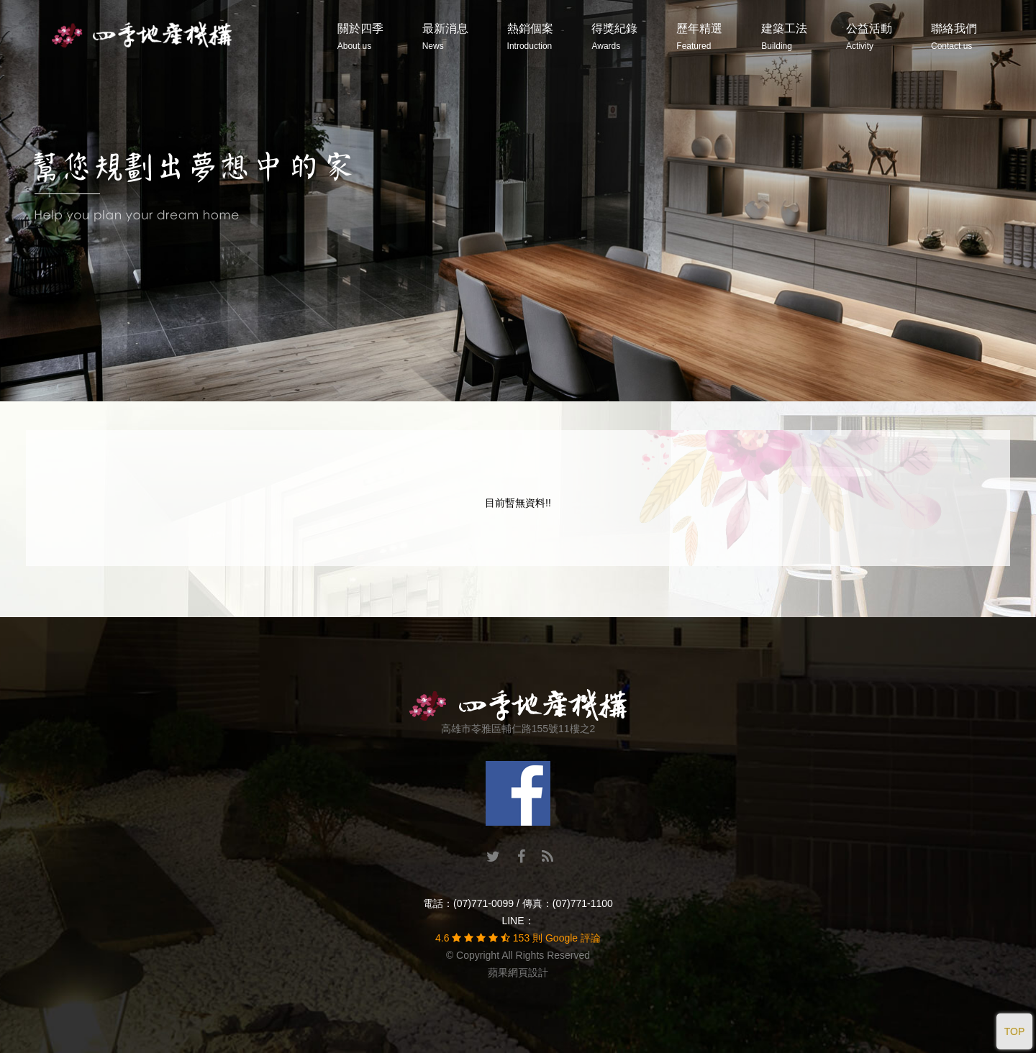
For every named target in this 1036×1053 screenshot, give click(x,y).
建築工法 (784, 36)
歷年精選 (699, 36)
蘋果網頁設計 (518, 972)
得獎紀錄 (614, 36)
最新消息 (445, 36)
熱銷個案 (530, 36)
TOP (1014, 1031)
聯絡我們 (954, 36)
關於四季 (360, 36)
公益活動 (869, 36)
